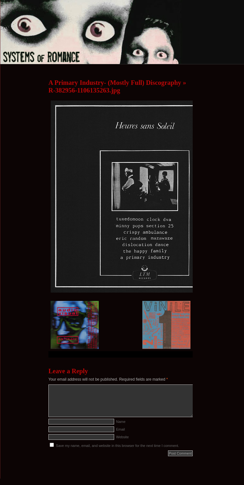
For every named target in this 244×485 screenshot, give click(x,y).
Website (122, 437)
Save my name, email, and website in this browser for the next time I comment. (117, 446)
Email (120, 429)
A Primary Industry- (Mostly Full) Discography (114, 82)
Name (120, 422)
